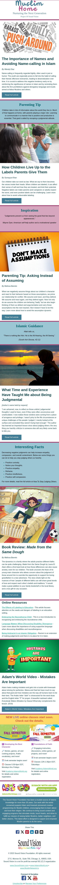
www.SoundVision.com (19, 865)
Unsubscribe (18, 883)
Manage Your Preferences (35, 883)
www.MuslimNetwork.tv (29, 868)
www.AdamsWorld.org (39, 865)
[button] (11, 95)
